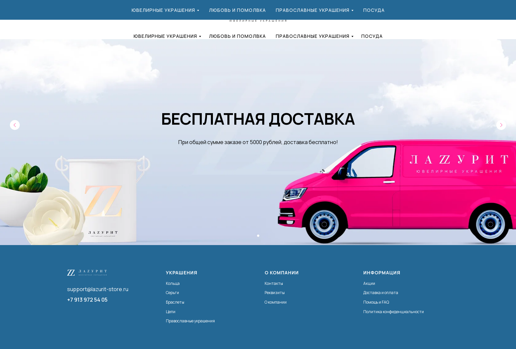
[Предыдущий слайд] (15, 125)
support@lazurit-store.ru (97, 289)
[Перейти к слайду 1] (258, 236)
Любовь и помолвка (237, 36)
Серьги (172, 292)
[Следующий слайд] (501, 125)
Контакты (274, 283)
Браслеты (175, 302)
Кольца (173, 283)
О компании (276, 302)
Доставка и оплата (380, 292)
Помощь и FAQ (376, 302)
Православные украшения (312, 36)
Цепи (170, 311)
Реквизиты (275, 292)
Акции (369, 283)
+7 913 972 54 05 (87, 299)
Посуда (372, 36)
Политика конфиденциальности (393, 311)
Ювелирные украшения (165, 36)
